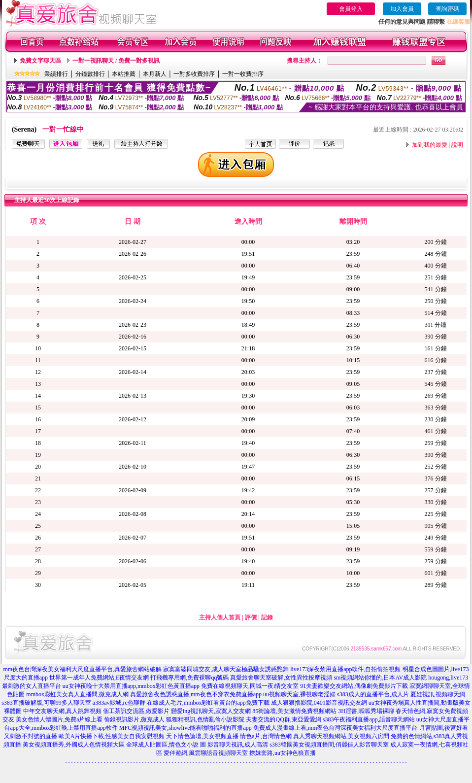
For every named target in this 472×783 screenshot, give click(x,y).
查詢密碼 (447, 8)
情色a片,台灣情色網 (265, 736)
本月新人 (155, 73)
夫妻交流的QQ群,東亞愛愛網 (283, 719)
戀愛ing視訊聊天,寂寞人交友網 (211, 711)
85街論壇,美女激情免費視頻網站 (294, 711)
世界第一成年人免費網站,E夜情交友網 (99, 677)
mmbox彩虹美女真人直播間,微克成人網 (77, 694)
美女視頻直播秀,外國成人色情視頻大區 (74, 744)
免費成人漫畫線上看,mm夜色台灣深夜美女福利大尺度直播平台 (335, 727)
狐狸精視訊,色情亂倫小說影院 (205, 719)
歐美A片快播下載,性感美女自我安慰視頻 (112, 736)
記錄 (267, 617)
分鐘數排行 (90, 73)
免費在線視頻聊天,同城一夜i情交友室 (250, 685)
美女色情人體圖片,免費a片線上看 (59, 719)
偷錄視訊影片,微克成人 (134, 719)
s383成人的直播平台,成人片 (373, 694)
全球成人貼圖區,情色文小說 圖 (166, 744)
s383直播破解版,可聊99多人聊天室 (46, 702)
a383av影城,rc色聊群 (119, 702)
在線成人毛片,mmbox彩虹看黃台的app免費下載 (208, 702)
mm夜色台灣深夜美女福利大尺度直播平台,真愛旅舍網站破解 (82, 669)
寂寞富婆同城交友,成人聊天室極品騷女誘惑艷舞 (226, 669)
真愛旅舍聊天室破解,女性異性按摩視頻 (281, 677)
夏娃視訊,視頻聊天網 (437, 694)
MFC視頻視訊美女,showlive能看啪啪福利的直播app (185, 727)
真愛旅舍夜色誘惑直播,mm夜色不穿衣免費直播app (196, 694)
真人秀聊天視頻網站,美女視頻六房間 (341, 736)
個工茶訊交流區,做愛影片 (136, 711)
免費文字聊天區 (40, 60)
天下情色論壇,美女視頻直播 (202, 736)
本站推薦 (123, 73)
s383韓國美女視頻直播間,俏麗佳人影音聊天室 (329, 744)
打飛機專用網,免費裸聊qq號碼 (189, 677)
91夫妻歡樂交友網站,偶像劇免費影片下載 (354, 685)
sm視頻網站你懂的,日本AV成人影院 (380, 677)
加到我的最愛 (429, 144)
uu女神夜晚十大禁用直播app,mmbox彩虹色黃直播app (131, 685)
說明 (457, 144)
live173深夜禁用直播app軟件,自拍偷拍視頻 (345, 669)
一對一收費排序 (243, 73)
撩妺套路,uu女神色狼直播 (282, 752)
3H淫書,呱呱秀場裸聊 (366, 711)
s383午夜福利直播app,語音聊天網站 (369, 719)
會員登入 (351, 8)
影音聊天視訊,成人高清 (237, 744)
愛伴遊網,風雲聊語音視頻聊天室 (206, 752)
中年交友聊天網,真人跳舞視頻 (62, 711)
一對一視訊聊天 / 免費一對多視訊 (116, 60)
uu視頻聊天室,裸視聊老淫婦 (299, 694)
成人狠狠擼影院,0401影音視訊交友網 (319, 702)
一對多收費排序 (194, 73)
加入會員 (402, 8)
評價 (251, 617)
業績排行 (56, 73)
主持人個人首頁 (219, 617)
